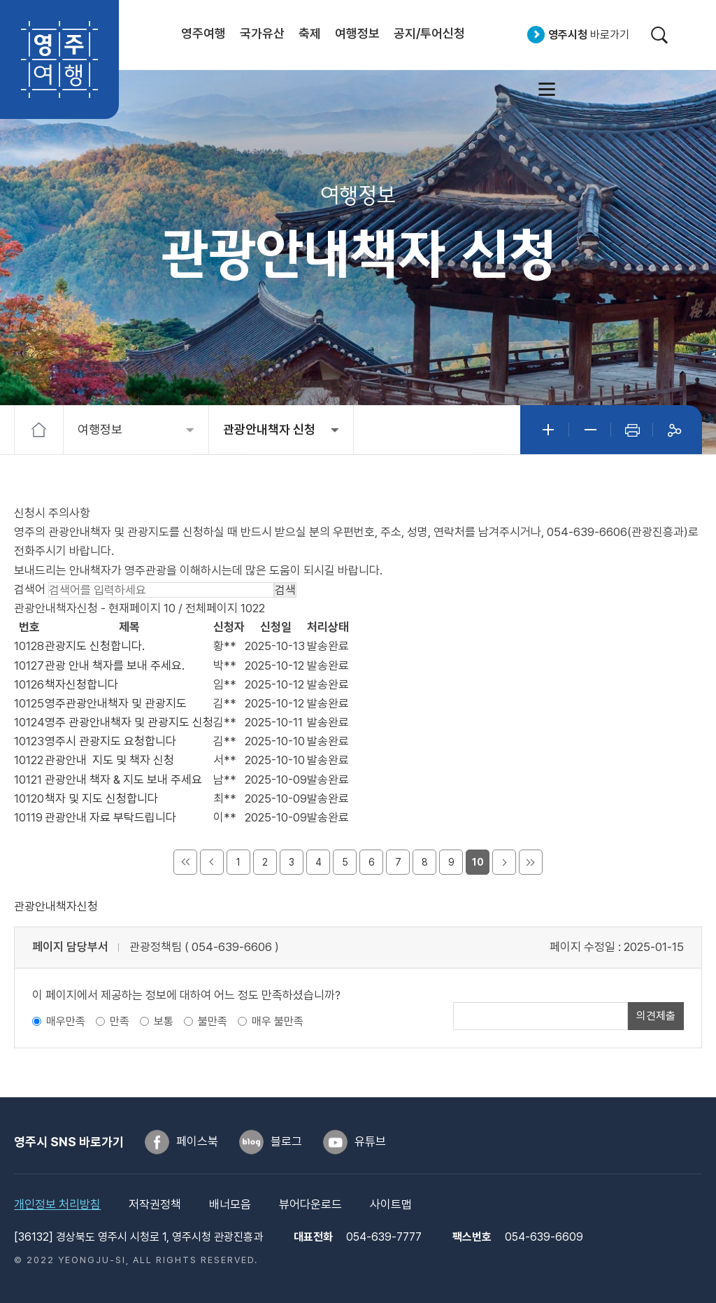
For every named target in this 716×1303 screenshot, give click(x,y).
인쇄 (632, 429)
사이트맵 (546, 88)
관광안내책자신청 (56, 906)
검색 (659, 34)
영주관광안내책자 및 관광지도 (116, 703)
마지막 (531, 862)
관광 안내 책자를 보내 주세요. (115, 665)
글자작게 (590, 429)
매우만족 (65, 1021)
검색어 (29, 589)
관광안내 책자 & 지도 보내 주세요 (123, 780)
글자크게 (548, 429)
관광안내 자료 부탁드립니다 (110, 817)
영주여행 (59, 59)
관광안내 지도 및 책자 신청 (109, 760)
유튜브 (370, 1141)
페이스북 (197, 1141)
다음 (504, 862)
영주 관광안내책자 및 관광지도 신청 (129, 722)
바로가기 (588, 34)
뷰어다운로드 (310, 1204)
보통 (163, 1021)
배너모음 (230, 1204)
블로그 (286, 1141)
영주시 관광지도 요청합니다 (110, 741)
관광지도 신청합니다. (95, 646)
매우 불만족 (277, 1021)
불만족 (212, 1021)
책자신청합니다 (81, 684)
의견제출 (655, 1015)
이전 (212, 862)
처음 (185, 862)
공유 (674, 429)
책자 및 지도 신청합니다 (101, 798)
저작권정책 (155, 1204)
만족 (119, 1021)
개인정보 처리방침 (57, 1204)
